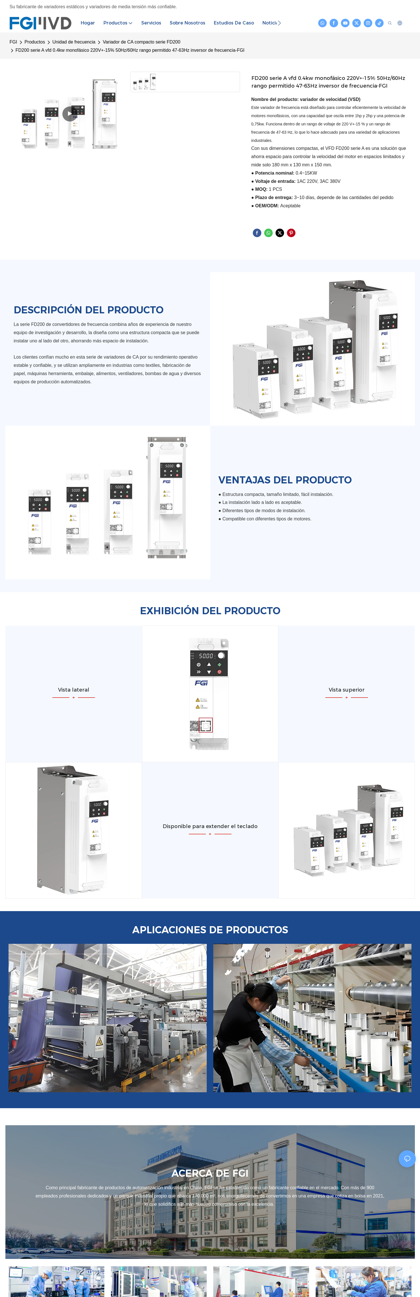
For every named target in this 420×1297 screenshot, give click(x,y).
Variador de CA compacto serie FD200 (141, 42)
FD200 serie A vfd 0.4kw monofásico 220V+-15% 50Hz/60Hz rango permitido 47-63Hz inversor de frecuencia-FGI (130, 50)
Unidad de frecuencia (73, 42)
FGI (13, 42)
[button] (279, 23)
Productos (34, 42)
